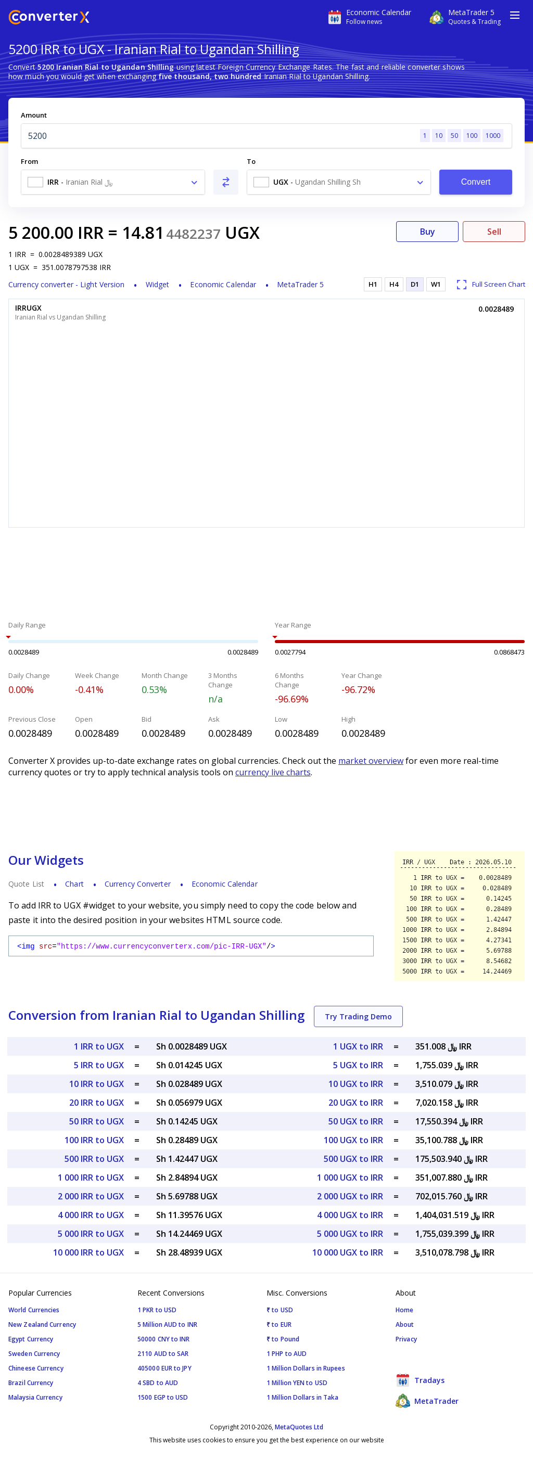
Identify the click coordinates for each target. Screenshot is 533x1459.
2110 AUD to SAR (163, 1353)
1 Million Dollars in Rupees (305, 1368)
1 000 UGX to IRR (350, 1177)
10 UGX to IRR (355, 1084)
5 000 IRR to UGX (91, 1233)
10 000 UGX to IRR (347, 1252)
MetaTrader (427, 1400)
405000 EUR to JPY (164, 1368)
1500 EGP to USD (162, 1397)
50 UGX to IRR (355, 1121)
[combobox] (113, 182)
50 (454, 135)
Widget (158, 284)
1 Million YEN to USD (296, 1382)
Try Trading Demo (358, 1016)
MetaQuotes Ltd (299, 1427)
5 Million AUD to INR (167, 1324)
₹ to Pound (282, 1339)
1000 (493, 135)
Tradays (420, 1380)
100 (471, 135)
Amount (34, 115)
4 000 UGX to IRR (350, 1215)
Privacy (406, 1339)
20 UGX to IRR (355, 1102)
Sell (494, 231)
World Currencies (34, 1310)
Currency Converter (138, 884)
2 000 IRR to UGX (91, 1196)
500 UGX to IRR (353, 1158)
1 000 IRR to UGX (91, 1177)
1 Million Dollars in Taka (302, 1397)
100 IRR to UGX (94, 1140)
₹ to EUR (278, 1324)
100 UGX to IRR (353, 1140)
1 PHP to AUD (286, 1353)
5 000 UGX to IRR (350, 1233)
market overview (370, 760)
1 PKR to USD (156, 1310)
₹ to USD (279, 1310)
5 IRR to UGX (99, 1065)
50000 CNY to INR (163, 1339)
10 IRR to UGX (96, 1084)
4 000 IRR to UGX (91, 1215)
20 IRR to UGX (96, 1102)
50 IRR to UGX (96, 1121)
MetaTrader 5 (300, 284)
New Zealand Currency (42, 1324)
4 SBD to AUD (157, 1382)
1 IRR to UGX (99, 1046)
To (251, 161)
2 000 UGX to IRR (350, 1196)
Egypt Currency (30, 1339)
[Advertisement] (266, 575)
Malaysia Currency (35, 1397)
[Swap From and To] (225, 182)
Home (404, 1310)
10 (438, 135)
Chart (74, 884)
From (29, 161)
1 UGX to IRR (358, 1046)
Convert (476, 181)
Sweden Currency (34, 1353)
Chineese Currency (36, 1368)
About (405, 1324)
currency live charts (273, 772)
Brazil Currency (31, 1382)
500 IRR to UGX (94, 1158)
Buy (427, 231)
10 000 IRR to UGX (88, 1252)
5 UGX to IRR (358, 1065)
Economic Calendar (223, 284)
